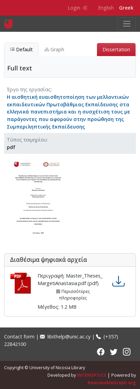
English (106, 7)
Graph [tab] (54, 49)
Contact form (19, 336)
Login (77, 7)
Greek (126, 7)
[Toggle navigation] (127, 23)
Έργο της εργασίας (29, 89)
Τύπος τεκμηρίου (27, 139)
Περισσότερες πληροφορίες (73, 295)
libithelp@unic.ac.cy (65, 336)
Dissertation (116, 49)
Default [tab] (21, 49)
